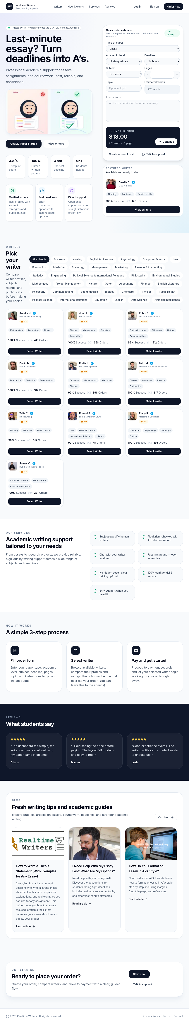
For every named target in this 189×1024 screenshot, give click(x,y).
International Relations (73, 299)
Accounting (126, 283)
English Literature (168, 283)
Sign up (154, 6)
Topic (109, 82)
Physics (147, 291)
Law (175, 259)
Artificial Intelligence (167, 299)
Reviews (110, 6)
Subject (110, 68)
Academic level (115, 55)
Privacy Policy (151, 1016)
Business (59, 259)
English (118, 299)
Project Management (68, 283)
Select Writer (35, 351)
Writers (58, 6)
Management (100, 267)
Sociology (78, 267)
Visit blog (166, 817)
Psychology (128, 259)
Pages (148, 68)
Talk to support (153, 154)
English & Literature (101, 259)
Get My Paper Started (23, 143)
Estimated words (155, 82)
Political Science (42, 299)
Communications (63, 291)
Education (101, 299)
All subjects (39, 259)
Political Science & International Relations (98, 275)
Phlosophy (38, 291)
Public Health (167, 291)
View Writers (56, 143)
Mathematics (40, 283)
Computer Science (154, 259)
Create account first (121, 154)
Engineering (58, 275)
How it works (76, 6)
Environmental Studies (166, 275)
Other (108, 283)
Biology (109, 291)
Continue (166, 141)
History (93, 283)
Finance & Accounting (148, 267)
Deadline (150, 55)
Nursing (77, 259)
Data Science (139, 299)
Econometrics (89, 291)
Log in (137, 6)
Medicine (58, 267)
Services (94, 6)
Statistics (38, 275)
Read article (25, 926)
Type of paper (114, 42)
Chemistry (128, 291)
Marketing (121, 267)
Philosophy (138, 275)
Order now (173, 6)
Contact (178, 1016)
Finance (146, 283)
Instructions (113, 97)
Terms (167, 1016)
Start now (139, 974)
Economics (39, 267)
